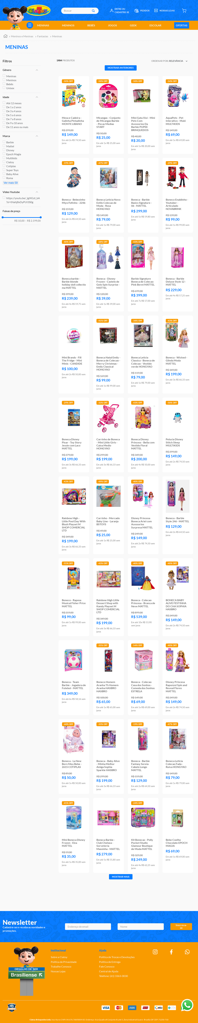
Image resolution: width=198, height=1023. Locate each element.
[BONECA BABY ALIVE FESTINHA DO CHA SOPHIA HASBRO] (177, 597)
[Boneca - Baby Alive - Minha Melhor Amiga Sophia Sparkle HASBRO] (108, 756)
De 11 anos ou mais (17, 127)
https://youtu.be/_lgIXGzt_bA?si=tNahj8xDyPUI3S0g (23, 200)
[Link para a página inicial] (5, 36)
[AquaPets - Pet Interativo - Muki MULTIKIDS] (177, 115)
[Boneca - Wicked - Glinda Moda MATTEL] (177, 355)
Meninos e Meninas (22, 36)
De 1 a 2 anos (13, 107)
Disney (10, 150)
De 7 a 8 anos (13, 119)
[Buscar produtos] (94, 11)
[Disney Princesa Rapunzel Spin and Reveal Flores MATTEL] (177, 677)
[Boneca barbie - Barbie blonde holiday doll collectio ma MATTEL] (74, 274)
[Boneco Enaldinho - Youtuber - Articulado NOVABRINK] (177, 195)
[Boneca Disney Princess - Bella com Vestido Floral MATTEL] (143, 435)
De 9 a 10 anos (14, 123)
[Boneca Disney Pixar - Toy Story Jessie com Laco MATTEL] (74, 435)
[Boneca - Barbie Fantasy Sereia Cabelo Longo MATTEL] (143, 756)
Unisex (10, 88)
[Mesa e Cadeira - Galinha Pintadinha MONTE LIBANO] (74, 115)
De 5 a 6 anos (13, 115)
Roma (9, 178)
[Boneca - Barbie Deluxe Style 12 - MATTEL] (177, 274)
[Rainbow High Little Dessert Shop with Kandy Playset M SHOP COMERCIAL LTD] (108, 597)
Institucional (58, 950)
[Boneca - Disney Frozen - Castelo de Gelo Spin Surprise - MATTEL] (108, 274)
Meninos (11, 80)
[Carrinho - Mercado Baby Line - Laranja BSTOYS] (108, 515)
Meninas (57, 36)
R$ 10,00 (19, 220)
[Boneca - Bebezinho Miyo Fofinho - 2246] (74, 195)
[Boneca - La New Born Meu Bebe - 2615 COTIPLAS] (74, 756)
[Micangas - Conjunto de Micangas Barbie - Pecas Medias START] (108, 115)
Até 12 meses (14, 103)
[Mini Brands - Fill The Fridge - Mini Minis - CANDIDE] (74, 355)
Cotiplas (11, 166)
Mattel (10, 146)
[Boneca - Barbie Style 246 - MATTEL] (177, 515)
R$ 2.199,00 (33, 220)
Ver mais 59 (11, 182)
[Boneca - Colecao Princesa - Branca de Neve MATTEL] (143, 597)
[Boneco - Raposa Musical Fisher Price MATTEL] (74, 597)
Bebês (9, 84)
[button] (22, 69)
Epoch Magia (13, 154)
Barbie (10, 142)
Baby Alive (12, 174)
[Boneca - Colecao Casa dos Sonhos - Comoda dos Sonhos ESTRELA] (143, 677)
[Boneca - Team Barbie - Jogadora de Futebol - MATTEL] (74, 677)
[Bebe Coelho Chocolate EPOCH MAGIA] (177, 835)
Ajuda (102, 950)
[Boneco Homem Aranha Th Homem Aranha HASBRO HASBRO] (108, 677)
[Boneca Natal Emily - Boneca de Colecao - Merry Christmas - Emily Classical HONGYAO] (108, 355)
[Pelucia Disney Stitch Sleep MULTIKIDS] (177, 435)
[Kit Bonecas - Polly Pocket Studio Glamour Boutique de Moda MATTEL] (143, 835)
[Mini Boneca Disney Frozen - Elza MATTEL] (74, 835)
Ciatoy (10, 162)
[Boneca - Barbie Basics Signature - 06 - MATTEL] (143, 195)
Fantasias (42, 36)
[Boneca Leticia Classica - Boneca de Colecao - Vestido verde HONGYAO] (143, 355)
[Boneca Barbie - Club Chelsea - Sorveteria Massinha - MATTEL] (108, 835)
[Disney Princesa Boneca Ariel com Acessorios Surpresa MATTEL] (143, 515)
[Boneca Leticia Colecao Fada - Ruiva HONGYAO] (177, 756)
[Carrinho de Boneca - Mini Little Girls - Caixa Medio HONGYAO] (108, 435)
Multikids (11, 158)
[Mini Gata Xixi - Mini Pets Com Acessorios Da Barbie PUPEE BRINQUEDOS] (143, 115)
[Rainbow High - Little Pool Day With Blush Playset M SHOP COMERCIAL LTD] (74, 515)
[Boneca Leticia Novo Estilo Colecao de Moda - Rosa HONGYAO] (108, 195)
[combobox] (80, 11)
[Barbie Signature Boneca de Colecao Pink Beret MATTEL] (143, 274)
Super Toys (12, 170)
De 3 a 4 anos (13, 111)
